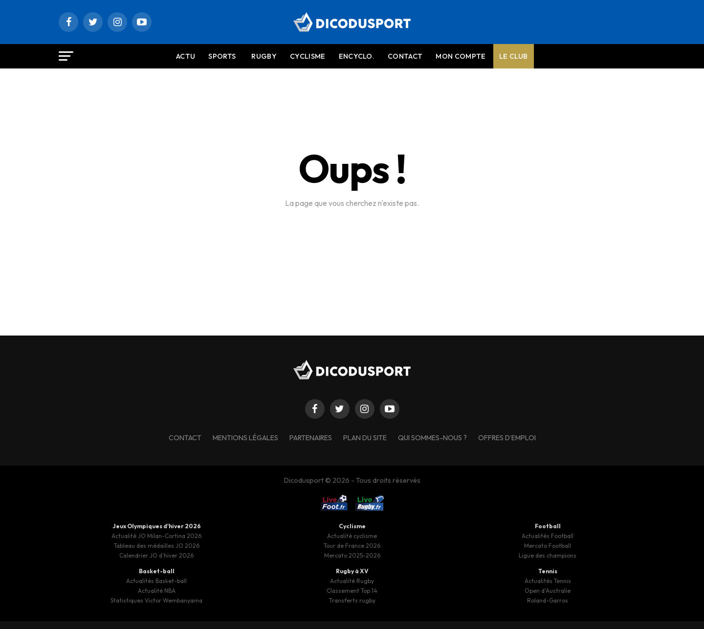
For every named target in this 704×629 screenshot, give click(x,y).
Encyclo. (357, 56)
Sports (222, 56)
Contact (405, 56)
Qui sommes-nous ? (432, 437)
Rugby (264, 56)
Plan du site (365, 437)
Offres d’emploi (507, 437)
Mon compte (460, 56)
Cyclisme (308, 56)
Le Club (513, 56)
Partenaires (310, 437)
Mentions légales (245, 437)
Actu (185, 56)
